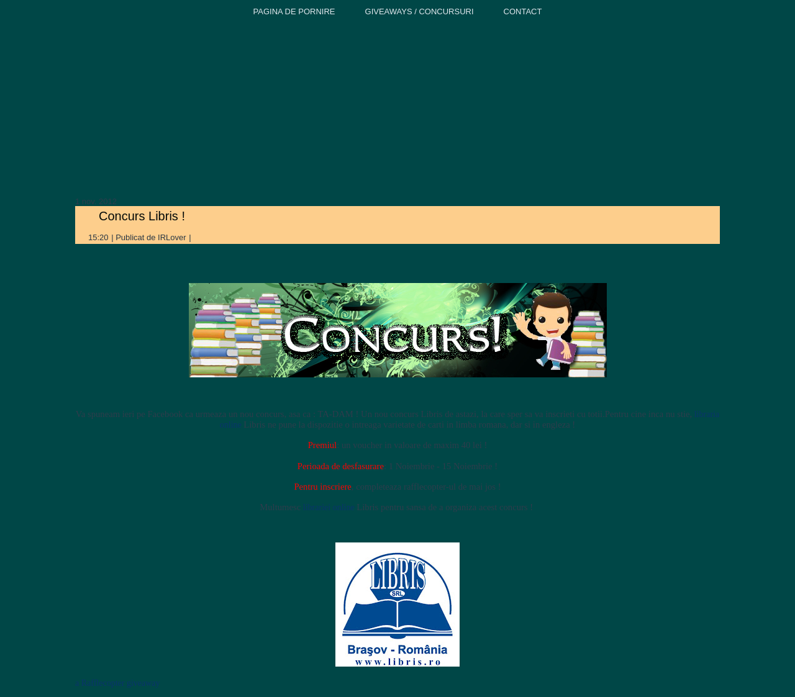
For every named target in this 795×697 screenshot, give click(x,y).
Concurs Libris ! (142, 216)
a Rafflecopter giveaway (117, 683)
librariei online (329, 507)
